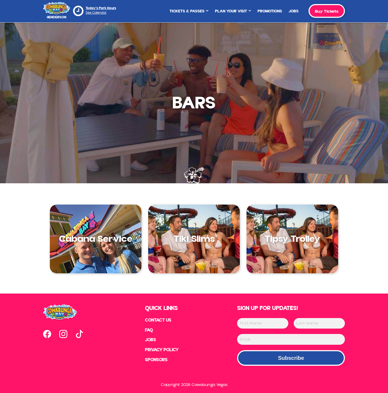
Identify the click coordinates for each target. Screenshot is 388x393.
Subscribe (291, 358)
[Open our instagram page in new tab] (63, 334)
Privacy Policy (161, 351)
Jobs (294, 11)
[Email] (291, 339)
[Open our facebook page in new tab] (47, 334)
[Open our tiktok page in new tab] (79, 334)
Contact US (157, 320)
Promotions (270, 11)
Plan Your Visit (233, 11)
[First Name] (262, 323)
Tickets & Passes (189, 11)
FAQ (147, 330)
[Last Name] (319, 323)
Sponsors (155, 361)
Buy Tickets (326, 11)
